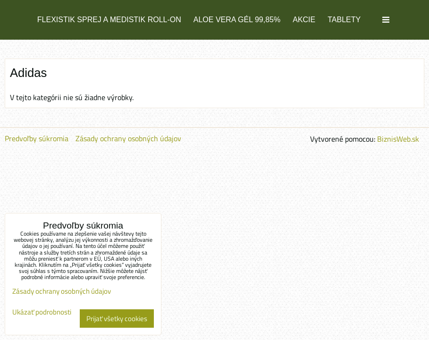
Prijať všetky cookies (116, 318)
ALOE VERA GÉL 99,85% (236, 20)
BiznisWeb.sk (398, 138)
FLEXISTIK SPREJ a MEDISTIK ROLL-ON (109, 20)
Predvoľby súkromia (36, 138)
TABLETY (344, 20)
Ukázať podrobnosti (41, 312)
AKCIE (304, 20)
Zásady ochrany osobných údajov (128, 138)
